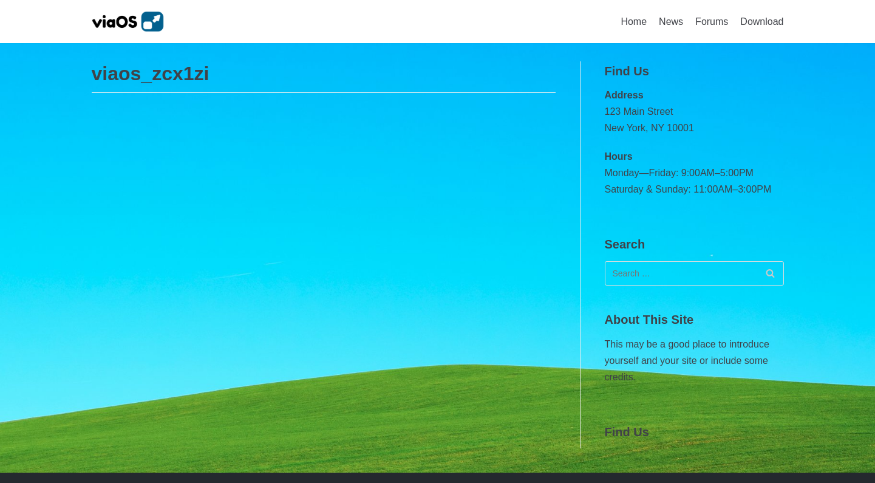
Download (761, 21)
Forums (711, 21)
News (671, 21)
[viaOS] (128, 21)
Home (634, 21)
